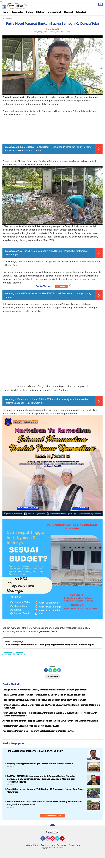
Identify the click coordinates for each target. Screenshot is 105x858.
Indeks (29, 12)
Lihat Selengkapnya (53, 815)
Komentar (52, 676)
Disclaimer (44, 845)
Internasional (54, 12)
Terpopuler (17, 12)
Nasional (68, 12)
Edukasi (40, 12)
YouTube (64, 839)
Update (61, 286)
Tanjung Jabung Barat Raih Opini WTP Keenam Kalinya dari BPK (40, 763)
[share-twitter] (50, 670)
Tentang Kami (74, 845)
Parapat (8, 654)
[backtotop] (52, 826)
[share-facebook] (46, 670)
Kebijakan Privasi (32, 845)
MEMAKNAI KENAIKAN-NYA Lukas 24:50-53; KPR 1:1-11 (35, 751)
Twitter (58, 839)
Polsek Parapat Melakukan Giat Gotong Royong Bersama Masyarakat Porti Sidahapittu (50, 644)
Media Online (13, 3)
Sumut (19, 654)
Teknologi (81, 12)
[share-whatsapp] (55, 670)
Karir (53, 845)
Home (5, 12)
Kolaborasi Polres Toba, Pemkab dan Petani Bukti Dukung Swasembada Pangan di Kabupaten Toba (44, 803)
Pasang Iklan (61, 845)
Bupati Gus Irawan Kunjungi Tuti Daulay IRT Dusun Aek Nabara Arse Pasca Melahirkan (45, 790)
